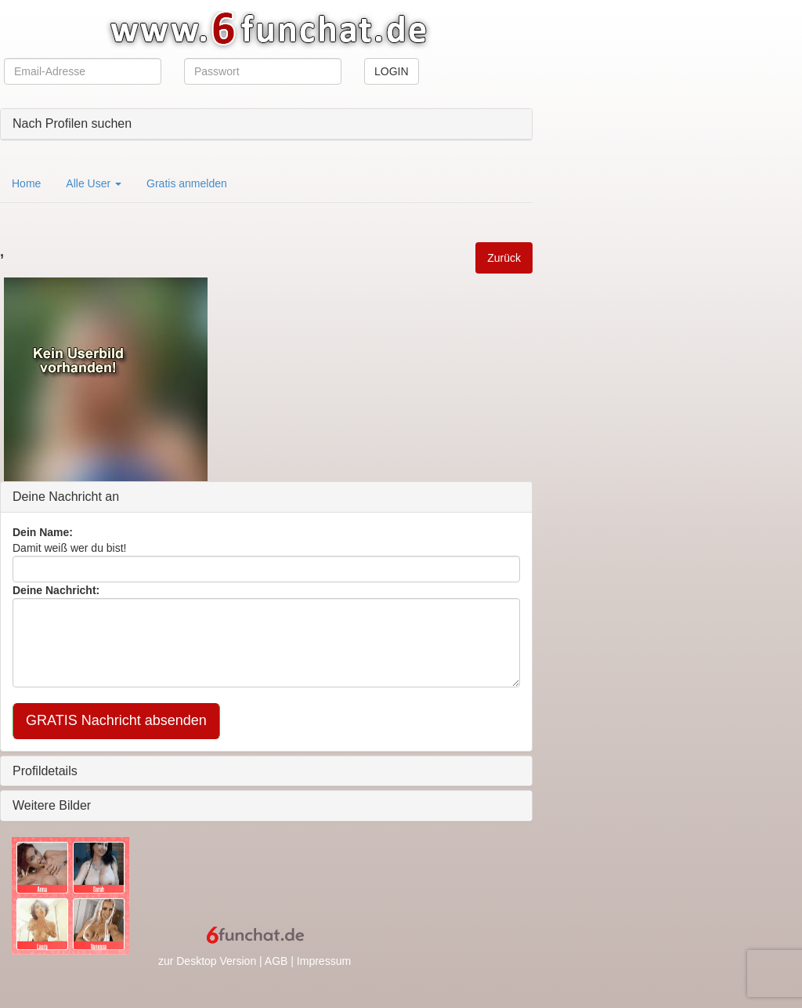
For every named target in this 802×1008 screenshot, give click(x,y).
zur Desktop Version (207, 961)
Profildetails (45, 771)
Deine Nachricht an (66, 496)
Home (26, 183)
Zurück (504, 258)
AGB (276, 961)
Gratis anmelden (186, 183)
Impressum (324, 961)
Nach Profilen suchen (72, 123)
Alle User (93, 183)
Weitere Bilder (52, 805)
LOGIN (391, 71)
